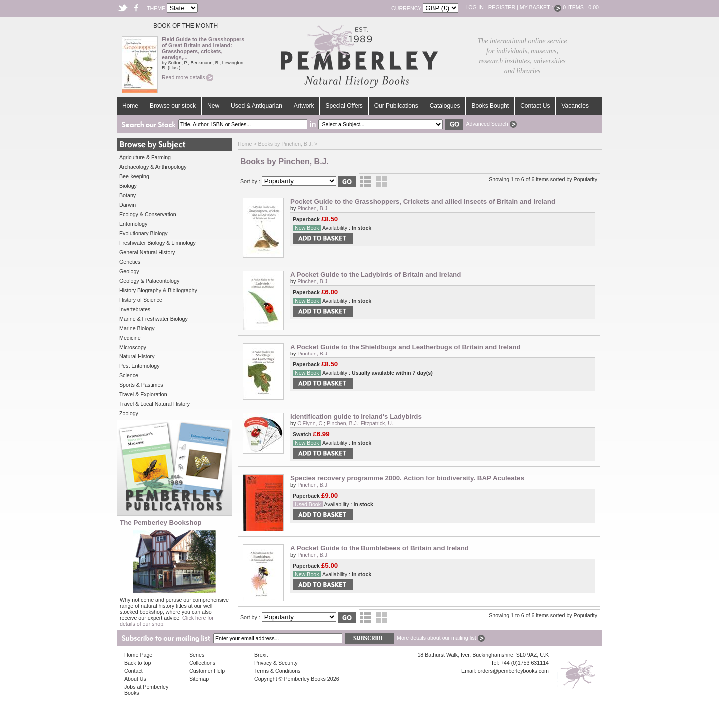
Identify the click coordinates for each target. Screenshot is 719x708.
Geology (129, 271)
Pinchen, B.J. (313, 208)
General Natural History (147, 252)
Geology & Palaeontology (149, 281)
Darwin (127, 205)
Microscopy (132, 347)
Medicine (130, 338)
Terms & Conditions (277, 671)
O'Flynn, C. (310, 423)
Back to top (137, 663)
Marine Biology (136, 328)
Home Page (138, 655)
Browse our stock (173, 105)
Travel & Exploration (143, 394)
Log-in (474, 7)
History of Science (140, 300)
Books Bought (490, 105)
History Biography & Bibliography (158, 290)
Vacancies (574, 105)
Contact (133, 671)
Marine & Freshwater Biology (153, 319)
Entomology (133, 224)
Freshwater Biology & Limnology (157, 243)
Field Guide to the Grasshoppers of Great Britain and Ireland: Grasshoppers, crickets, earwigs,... (203, 48)
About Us (135, 679)
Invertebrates (134, 309)
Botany (127, 195)
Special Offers (343, 105)
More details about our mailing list (441, 638)
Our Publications (396, 105)
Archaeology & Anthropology (152, 167)
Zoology (128, 413)
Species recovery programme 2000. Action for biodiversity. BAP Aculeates (407, 478)
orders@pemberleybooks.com (513, 671)
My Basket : (541, 7)
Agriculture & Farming (145, 157)
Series (196, 655)
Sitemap (199, 679)
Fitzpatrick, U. (377, 423)
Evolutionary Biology (143, 233)
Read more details (187, 77)
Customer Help (207, 671)
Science (128, 375)
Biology (128, 186)
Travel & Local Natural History (154, 404)
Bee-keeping (134, 176)
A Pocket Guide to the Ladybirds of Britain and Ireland (375, 274)
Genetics (129, 262)
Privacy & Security (275, 663)
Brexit (261, 655)
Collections (202, 663)
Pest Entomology (139, 366)
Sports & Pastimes (141, 385)
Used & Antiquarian (256, 105)
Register (501, 7)
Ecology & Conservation (147, 214)
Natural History (136, 356)
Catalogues (445, 105)
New (213, 105)
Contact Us (535, 105)
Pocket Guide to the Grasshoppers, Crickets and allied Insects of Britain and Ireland (422, 201)
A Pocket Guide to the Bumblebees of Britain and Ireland (379, 548)
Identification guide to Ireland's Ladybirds (356, 416)
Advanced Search (491, 124)
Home (130, 105)
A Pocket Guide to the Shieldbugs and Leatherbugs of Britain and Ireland (405, 347)
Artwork (304, 105)
